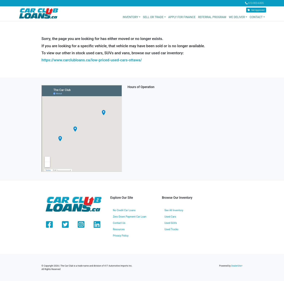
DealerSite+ (237, 266)
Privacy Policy (120, 235)
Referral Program (212, 17)
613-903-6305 (256, 3)
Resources (119, 229)
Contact (256, 17)
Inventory (130, 17)
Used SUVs (170, 223)
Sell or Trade (153, 17)
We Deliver (237, 17)
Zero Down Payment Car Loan (129, 216)
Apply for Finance (182, 17)
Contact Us (119, 223)
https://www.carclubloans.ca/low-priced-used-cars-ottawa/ (91, 60)
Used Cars (170, 216)
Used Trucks (171, 229)
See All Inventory (173, 210)
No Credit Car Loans (124, 210)
